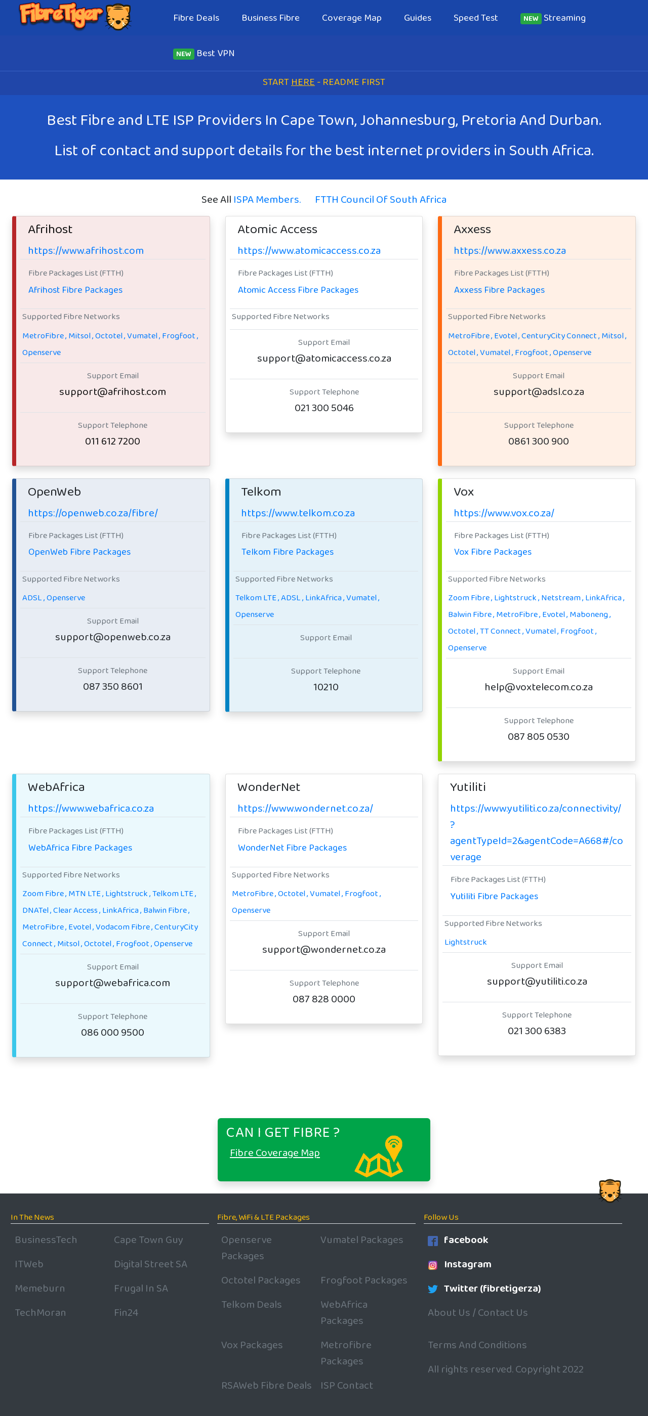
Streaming (553, 17)
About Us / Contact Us (478, 1313)
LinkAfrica (324, 597)
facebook (458, 1240)
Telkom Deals (251, 1305)
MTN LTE (85, 893)
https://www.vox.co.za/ (504, 513)
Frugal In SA (141, 1288)
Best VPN (204, 53)
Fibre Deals (196, 17)
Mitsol (80, 335)
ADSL (33, 597)
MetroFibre (44, 335)
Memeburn (40, 1288)
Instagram (460, 1264)
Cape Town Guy (148, 1240)
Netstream (562, 597)
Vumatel (143, 335)
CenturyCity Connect (560, 335)
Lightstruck (516, 597)
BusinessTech (46, 1240)
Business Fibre (270, 17)
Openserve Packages (246, 1248)
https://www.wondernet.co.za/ (305, 809)
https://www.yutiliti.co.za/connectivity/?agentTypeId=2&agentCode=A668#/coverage (536, 833)
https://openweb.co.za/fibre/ (93, 513)
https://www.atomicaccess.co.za (309, 251)
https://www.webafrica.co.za (91, 809)
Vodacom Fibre (124, 927)
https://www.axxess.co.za (510, 251)
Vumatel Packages (361, 1240)
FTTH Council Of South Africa (381, 200)
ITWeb (29, 1264)
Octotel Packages (261, 1280)
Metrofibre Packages (346, 1353)
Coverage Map (352, 17)
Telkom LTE (257, 597)
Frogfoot (180, 335)
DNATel (36, 910)
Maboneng (590, 614)
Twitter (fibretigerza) (484, 1288)
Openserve (41, 352)
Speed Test (476, 17)
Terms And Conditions (477, 1345)
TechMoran (40, 1313)
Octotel (110, 335)
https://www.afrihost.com (86, 251)
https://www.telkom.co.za (298, 513)
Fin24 (126, 1313)
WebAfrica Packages (344, 1313)
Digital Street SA (150, 1264)
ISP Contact (346, 1386)
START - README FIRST (324, 82)
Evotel (506, 335)
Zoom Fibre (470, 597)
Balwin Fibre (471, 614)
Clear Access (76, 910)
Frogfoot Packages (364, 1280)
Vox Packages (252, 1345)
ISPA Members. (267, 200)
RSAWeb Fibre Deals (266, 1386)
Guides (417, 17)
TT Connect (501, 631)
